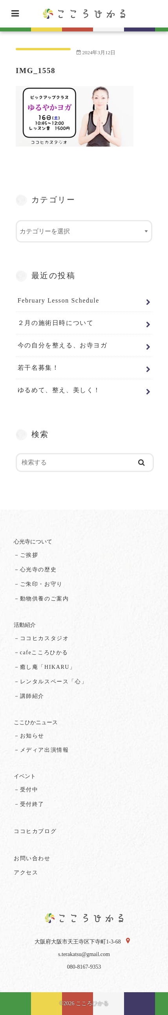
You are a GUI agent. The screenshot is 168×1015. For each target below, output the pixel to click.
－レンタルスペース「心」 (50, 682)
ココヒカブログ (35, 831)
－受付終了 (29, 804)
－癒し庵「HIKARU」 (45, 667)
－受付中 (26, 790)
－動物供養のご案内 (41, 599)
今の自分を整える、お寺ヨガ (63, 345)
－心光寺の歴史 (35, 570)
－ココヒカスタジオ (41, 638)
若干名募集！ (38, 367)
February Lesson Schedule (58, 300)
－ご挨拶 (26, 555)
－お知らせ (29, 736)
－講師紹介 (29, 696)
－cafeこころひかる (41, 652)
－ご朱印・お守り (38, 584)
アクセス (26, 873)
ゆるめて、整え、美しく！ (59, 390)
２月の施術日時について (56, 322)
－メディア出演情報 (41, 750)
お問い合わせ (32, 858)
